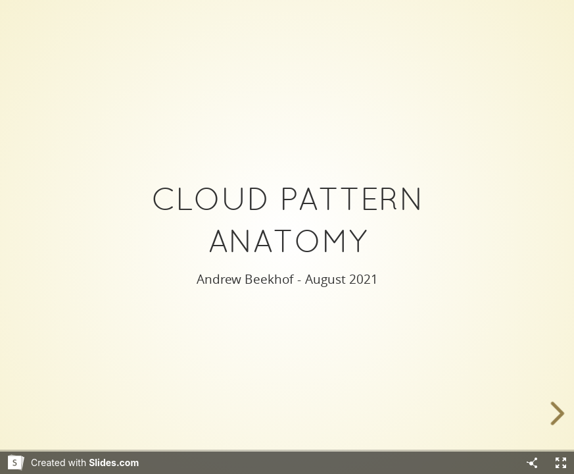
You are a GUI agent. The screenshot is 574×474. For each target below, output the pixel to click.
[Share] (532, 463)
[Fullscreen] (561, 463)
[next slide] (560, 413)
